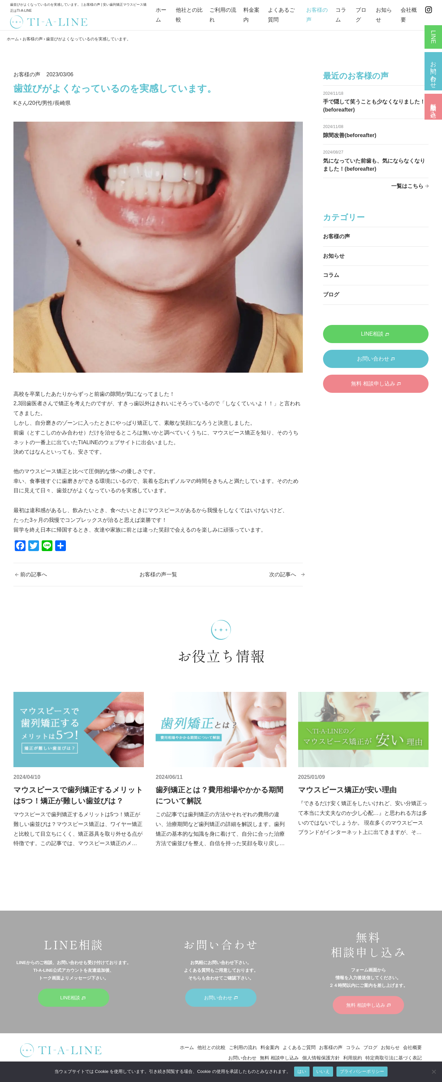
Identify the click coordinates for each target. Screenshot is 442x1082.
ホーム (13, 39)
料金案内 (269, 1047)
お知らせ (334, 256)
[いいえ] (433, 1071)
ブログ (331, 294)
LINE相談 (375, 334)
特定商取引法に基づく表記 (393, 1057)
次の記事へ (282, 574)
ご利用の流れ (243, 1047)
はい (302, 1071)
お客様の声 (33, 39)
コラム (331, 275)
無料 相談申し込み (376, 383)
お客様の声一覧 (158, 574)
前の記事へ (33, 574)
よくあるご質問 (299, 1047)
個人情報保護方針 (321, 1057)
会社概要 (412, 1047)
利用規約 (352, 1057)
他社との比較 (211, 1047)
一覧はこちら (407, 186)
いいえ (323, 1071)
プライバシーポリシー (362, 1071)
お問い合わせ (376, 359)
